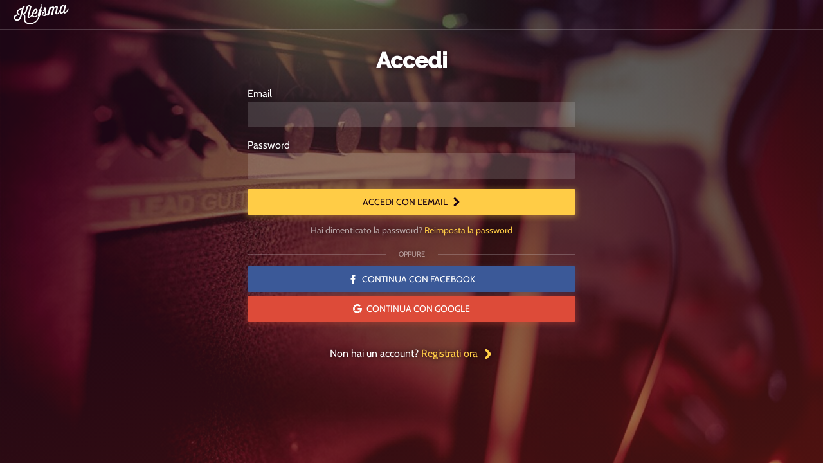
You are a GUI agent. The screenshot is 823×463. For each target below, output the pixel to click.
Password (269, 145)
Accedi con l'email (412, 202)
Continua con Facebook (411, 279)
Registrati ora (457, 353)
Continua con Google (411, 308)
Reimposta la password (468, 230)
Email (260, 93)
